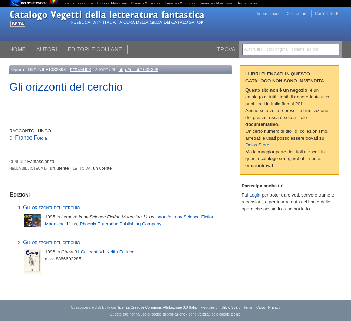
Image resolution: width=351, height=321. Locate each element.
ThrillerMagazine (180, 3)
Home (17, 49)
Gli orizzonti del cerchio (51, 207)
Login (255, 195)
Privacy (274, 307)
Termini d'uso (254, 307)
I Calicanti (88, 251)
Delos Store (257, 144)
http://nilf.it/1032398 (138, 69)
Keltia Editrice (121, 251)
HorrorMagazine (146, 3)
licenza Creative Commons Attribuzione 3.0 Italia (157, 307)
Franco (31, 138)
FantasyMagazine (112, 3)
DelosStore (246, 3)
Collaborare (297, 13)
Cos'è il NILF (326, 13)
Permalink (80, 70)
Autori (46, 49)
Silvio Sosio (230, 307)
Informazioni (268, 13)
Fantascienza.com (78, 3)
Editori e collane (95, 49)
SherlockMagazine (215, 3)
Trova (226, 49)
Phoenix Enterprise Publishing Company (121, 223)
